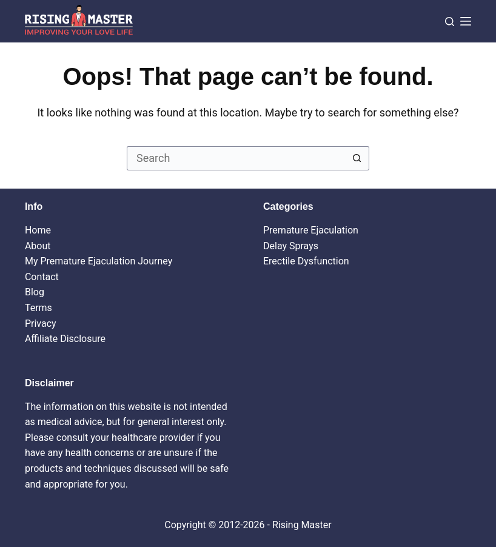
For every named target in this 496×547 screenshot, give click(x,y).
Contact (42, 277)
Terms (38, 308)
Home (38, 230)
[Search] (449, 21)
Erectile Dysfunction (306, 261)
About (38, 246)
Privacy (40, 323)
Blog (34, 292)
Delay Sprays (290, 246)
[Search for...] (236, 158)
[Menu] (465, 21)
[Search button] (357, 158)
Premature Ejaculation (310, 230)
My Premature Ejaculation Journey (98, 261)
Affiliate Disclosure (65, 338)
